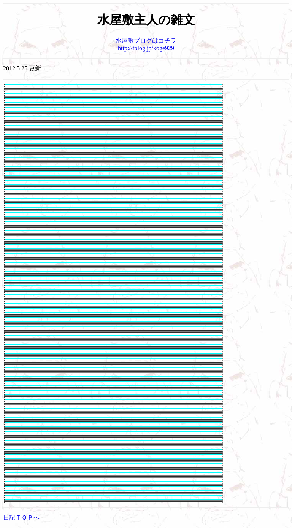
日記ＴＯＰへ (21, 517)
